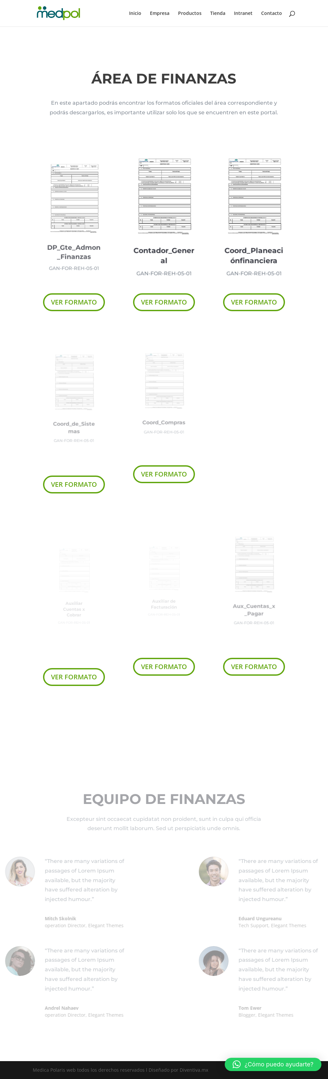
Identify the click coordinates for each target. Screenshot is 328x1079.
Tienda (217, 13)
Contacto (271, 13)
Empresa (159, 13)
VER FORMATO (74, 302)
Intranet (243, 13)
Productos (190, 13)
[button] (273, 1064)
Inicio (135, 13)
